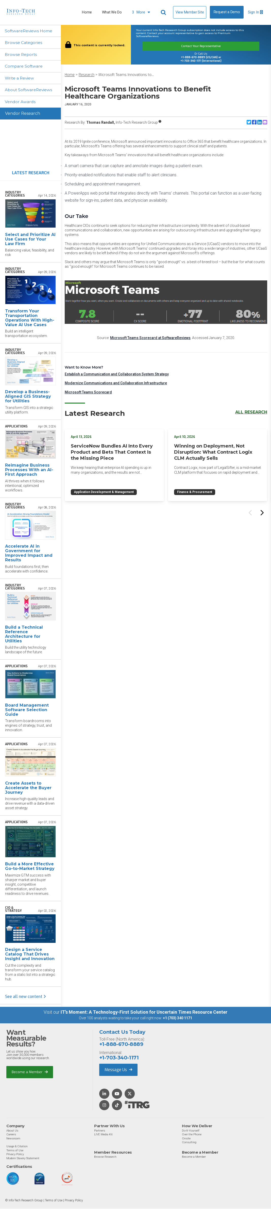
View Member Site (190, 12)
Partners (99, 1131)
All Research (251, 412)
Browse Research (105, 1157)
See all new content (25, 997)
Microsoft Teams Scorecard (88, 392)
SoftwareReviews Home (29, 30)
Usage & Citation (17, 1147)
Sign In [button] (255, 12)
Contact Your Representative (201, 46)
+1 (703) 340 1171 (177, 1019)
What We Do (112, 12)
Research (86, 74)
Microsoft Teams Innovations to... (126, 74)
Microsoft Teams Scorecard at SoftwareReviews (150, 338)
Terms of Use (14, 1151)
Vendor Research (22, 114)
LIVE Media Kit (103, 1135)
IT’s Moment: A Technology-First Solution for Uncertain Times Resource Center (144, 1012)
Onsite (186, 1139)
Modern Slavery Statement (22, 1159)
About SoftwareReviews (29, 90)
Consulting (189, 1143)
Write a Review (20, 78)
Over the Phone (191, 1135)
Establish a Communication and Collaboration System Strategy (117, 374)
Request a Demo (227, 12)
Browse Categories (24, 42)
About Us (12, 1131)
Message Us (118, 1070)
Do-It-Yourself (190, 1131)
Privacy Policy (15, 1155)
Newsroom (13, 1139)
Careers (11, 1135)
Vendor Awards (20, 102)
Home (87, 12)
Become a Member (30, 1073)
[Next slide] (261, 512)
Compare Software (24, 66)
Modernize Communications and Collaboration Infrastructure (116, 383)
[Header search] (164, 12)
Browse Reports (21, 54)
